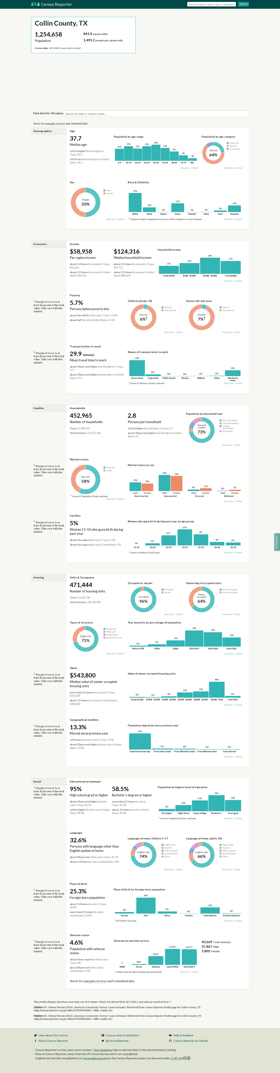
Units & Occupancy (82, 577)
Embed (195, 168)
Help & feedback (183, 1035)
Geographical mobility (84, 719)
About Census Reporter (53, 1040)
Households (77, 408)
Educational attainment (85, 781)
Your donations (103, 1049)
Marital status (79, 459)
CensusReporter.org (95, 1058)
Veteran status (79, 935)
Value (73, 668)
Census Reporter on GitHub (190, 1040)
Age (72, 131)
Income (74, 244)
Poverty (75, 295)
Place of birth (78, 883)
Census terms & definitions (122, 1035)
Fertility (75, 515)
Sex (72, 182)
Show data (185, 168)
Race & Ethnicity (138, 182)
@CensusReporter (117, 1040)
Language (76, 832)
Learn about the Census (53, 1035)
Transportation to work (85, 346)
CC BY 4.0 (180, 1058)
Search (243, 4)
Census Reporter (51, 4)
